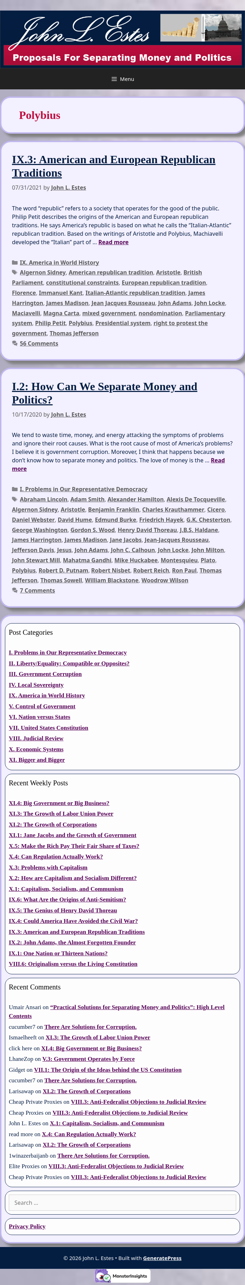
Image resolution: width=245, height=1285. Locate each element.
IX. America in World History (59, 262)
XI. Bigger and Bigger (37, 760)
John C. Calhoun (133, 550)
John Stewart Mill (36, 560)
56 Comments (39, 343)
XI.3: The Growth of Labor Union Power (61, 813)
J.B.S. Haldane (199, 530)
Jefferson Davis (33, 550)
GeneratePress (162, 1257)
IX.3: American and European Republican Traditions (77, 932)
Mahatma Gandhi (87, 560)
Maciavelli (26, 313)
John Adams (174, 303)
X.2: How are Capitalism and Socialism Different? (73, 878)
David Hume (75, 520)
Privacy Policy (27, 1226)
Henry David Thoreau (147, 530)
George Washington (40, 530)
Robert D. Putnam (63, 570)
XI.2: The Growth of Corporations (53, 824)
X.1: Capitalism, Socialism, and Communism (66, 889)
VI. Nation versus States (39, 717)
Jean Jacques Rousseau (123, 303)
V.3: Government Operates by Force (88, 1059)
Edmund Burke (115, 520)
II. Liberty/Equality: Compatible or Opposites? (69, 663)
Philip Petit (50, 323)
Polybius (80, 323)
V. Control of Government (42, 706)
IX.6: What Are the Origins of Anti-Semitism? (67, 899)
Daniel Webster (33, 520)
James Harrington (37, 540)
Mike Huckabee (136, 560)
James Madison (67, 303)
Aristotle (168, 272)
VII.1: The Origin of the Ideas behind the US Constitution (108, 1069)
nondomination (160, 313)
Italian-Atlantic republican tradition (136, 293)
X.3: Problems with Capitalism (48, 867)
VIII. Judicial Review (36, 738)
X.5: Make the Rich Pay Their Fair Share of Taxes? (74, 846)
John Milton (207, 550)
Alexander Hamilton (135, 499)
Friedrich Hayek (161, 520)
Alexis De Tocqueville (196, 499)
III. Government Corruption (45, 674)
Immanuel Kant (61, 293)
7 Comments (37, 590)
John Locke (209, 303)
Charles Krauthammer (173, 509)
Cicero (216, 509)
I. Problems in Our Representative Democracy (83, 489)
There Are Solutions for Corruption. (90, 1027)
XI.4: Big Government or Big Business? (59, 803)
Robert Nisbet (110, 570)
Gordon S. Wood (92, 530)
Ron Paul (184, 570)
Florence (24, 293)
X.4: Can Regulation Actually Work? (56, 856)
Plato (208, 560)
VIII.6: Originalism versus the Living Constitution (73, 964)
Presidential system (123, 323)
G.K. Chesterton (209, 520)
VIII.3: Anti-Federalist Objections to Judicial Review (138, 1102)
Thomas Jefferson (74, 333)
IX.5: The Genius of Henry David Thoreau (63, 910)
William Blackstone (112, 580)
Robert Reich (151, 570)
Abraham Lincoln (44, 499)
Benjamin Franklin (113, 509)
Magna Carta (61, 313)
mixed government (109, 313)
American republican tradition (111, 272)
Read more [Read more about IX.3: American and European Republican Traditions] (114, 242)
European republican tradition (164, 282)
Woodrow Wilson (165, 580)
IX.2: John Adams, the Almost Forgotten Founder (72, 942)
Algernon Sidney (43, 272)
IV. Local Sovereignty (36, 685)
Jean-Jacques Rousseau (177, 540)
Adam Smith (87, 499)
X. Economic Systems (36, 749)
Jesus (64, 550)
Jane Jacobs (126, 540)
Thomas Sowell (61, 580)
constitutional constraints (82, 282)
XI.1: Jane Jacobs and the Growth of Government (72, 835)
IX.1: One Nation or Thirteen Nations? (58, 953)
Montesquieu (179, 560)
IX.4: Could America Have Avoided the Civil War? (73, 921)
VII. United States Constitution (48, 727)
